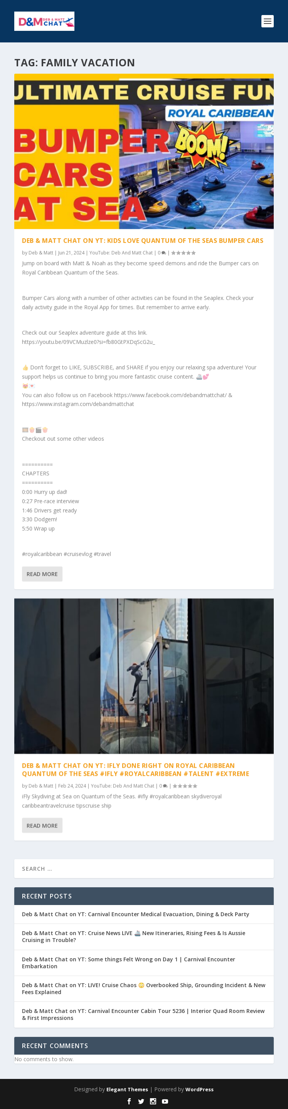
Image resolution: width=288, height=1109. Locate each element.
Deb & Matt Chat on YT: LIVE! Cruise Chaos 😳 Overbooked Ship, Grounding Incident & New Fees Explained (143, 988)
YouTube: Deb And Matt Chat (121, 252)
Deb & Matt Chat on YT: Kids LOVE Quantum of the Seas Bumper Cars (142, 240)
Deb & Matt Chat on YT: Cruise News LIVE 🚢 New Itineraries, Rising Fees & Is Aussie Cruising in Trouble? (133, 936)
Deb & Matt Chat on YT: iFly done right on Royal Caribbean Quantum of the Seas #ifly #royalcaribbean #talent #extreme (135, 769)
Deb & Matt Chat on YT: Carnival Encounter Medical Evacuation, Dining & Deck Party (135, 914)
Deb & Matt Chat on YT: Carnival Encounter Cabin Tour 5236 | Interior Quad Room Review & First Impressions (143, 1014)
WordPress (199, 1089)
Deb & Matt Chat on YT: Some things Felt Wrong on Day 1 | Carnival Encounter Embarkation (128, 963)
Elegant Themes (127, 1089)
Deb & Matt (41, 252)
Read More (42, 574)
